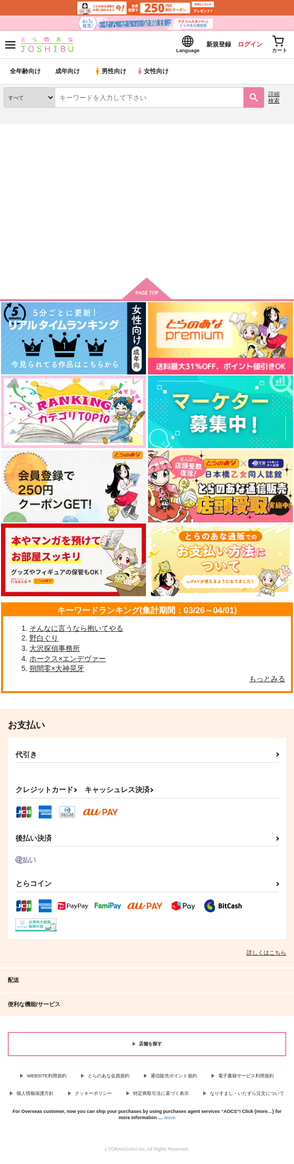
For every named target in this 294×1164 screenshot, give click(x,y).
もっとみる (267, 682)
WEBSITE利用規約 (47, 1078)
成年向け (68, 74)
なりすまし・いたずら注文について (247, 1096)
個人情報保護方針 (35, 1096)
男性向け (111, 74)
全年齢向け (25, 74)
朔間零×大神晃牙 (56, 671)
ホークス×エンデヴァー (67, 662)
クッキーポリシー (93, 1096)
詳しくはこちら (266, 956)
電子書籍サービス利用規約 (246, 1078)
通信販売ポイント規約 (174, 1078)
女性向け (155, 74)
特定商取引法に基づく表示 (161, 1096)
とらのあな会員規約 (108, 1078)
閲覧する (147, 244)
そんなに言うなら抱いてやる (76, 631)
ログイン (243, 46)
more (169, 1120)
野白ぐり (43, 641)
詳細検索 (274, 100)
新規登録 (207, 46)
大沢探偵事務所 (54, 651)
